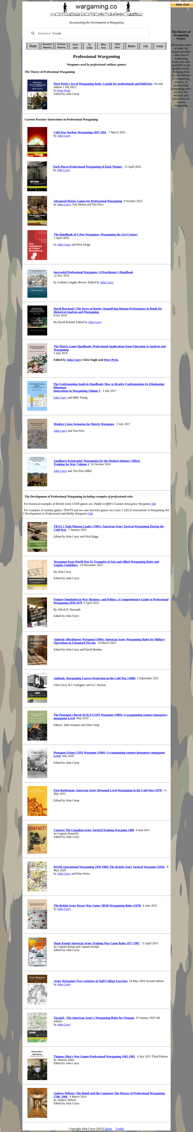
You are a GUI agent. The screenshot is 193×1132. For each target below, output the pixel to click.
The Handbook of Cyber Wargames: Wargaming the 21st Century (96, 234)
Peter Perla (63, 90)
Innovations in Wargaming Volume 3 (77, 390)
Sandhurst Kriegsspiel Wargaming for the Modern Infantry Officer (97, 460)
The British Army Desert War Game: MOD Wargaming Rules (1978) (97, 905)
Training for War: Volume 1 (71, 464)
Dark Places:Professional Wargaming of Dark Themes (88, 166)
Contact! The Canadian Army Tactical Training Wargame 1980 (94, 830)
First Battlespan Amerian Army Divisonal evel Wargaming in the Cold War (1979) (108, 790)
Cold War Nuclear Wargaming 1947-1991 (80, 132)
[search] (87, 33)
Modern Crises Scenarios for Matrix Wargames (84, 424)
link (153, 503)
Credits (120, 1128)
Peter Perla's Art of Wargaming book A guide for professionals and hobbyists (103, 83)
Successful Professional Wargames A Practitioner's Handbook (93, 272)
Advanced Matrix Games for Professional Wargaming (88, 201)
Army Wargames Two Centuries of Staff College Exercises (91, 981)
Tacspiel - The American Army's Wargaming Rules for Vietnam (94, 1017)
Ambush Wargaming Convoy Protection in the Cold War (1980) (95, 678)
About (108, 1128)
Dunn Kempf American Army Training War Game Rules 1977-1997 (97, 943)
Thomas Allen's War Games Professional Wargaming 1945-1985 (95, 1056)
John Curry (64, 135)
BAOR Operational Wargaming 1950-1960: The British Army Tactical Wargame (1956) (109, 866)
